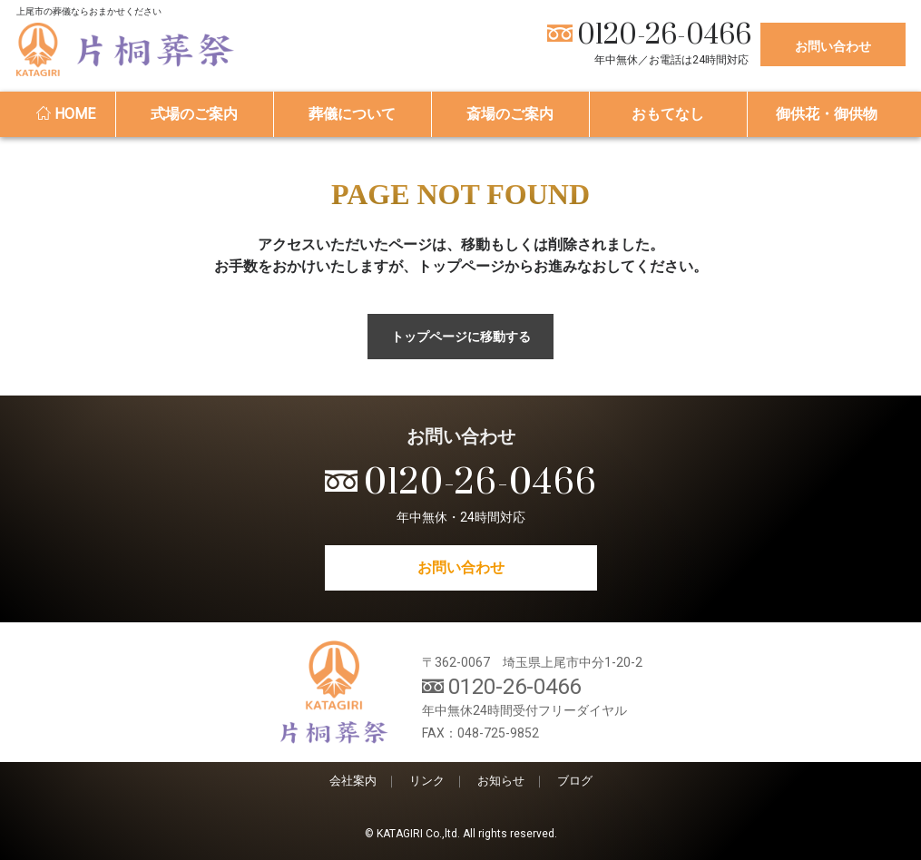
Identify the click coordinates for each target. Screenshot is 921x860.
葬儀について (352, 113)
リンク (427, 780)
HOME (65, 113)
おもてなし (668, 113)
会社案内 (353, 780)
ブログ (575, 780)
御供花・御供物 (826, 113)
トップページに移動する (461, 336)
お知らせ (500, 780)
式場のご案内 (194, 113)
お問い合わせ (833, 46)
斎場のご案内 (510, 113)
